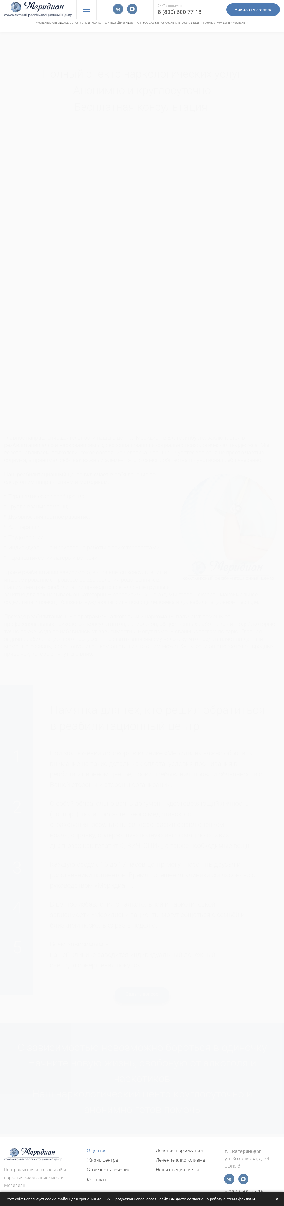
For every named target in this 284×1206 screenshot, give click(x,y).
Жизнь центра (103, 1160)
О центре (97, 1150)
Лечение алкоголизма (181, 1160)
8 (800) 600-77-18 (179, 12)
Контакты (98, 1179)
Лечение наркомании (180, 1150)
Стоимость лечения (109, 1170)
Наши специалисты (178, 1170)
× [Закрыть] (276, 1199)
